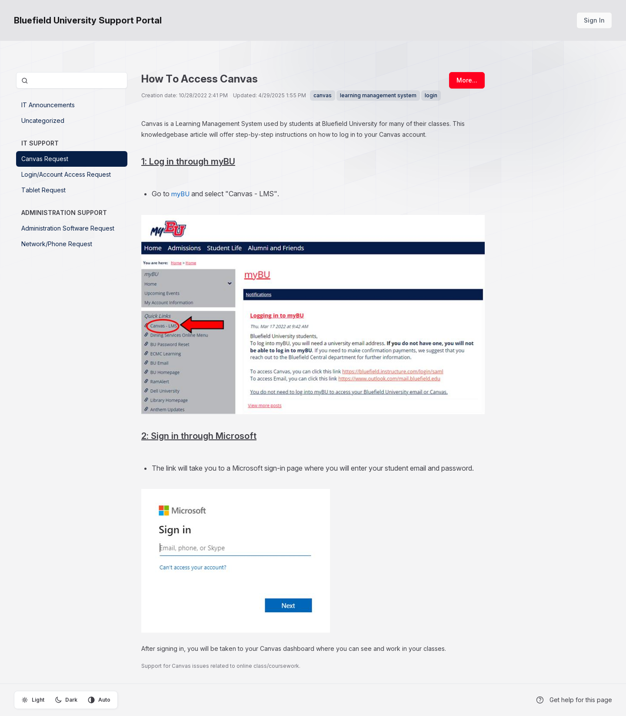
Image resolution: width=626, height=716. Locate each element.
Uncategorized (42, 120)
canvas (322, 95)
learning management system (378, 95)
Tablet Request (43, 190)
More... (466, 80)
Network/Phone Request (56, 243)
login (431, 95)
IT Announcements (48, 105)
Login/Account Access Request (66, 174)
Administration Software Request (67, 228)
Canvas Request (44, 158)
